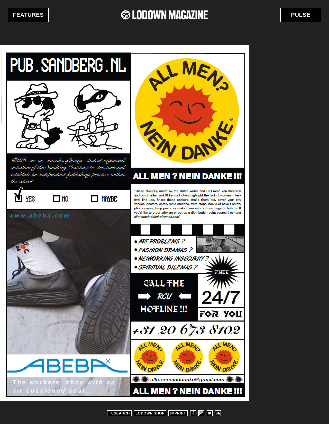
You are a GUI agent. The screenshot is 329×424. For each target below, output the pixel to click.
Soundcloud (218, 413)
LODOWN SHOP (149, 413)
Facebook (193, 413)
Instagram (201, 413)
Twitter (210, 413)
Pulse (300, 15)
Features (28, 15)
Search (119, 413)
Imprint (178, 413)
